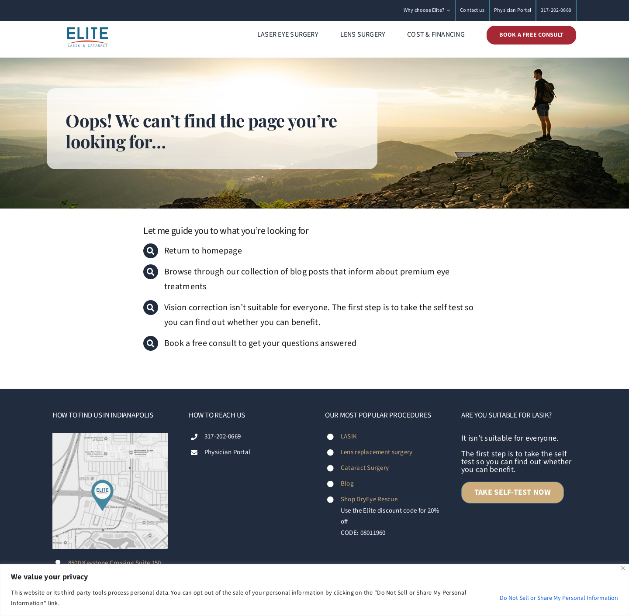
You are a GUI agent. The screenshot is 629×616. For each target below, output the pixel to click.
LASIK (349, 436)
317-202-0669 (222, 436)
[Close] (623, 568)
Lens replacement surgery (376, 452)
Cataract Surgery (365, 467)
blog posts (309, 272)
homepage (222, 251)
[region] (314, 590)
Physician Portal (227, 452)
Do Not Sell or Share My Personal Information (559, 598)
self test (448, 307)
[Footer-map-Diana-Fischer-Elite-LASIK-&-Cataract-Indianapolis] (110, 436)
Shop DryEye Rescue (369, 499)
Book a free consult (201, 343)
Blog (347, 483)
